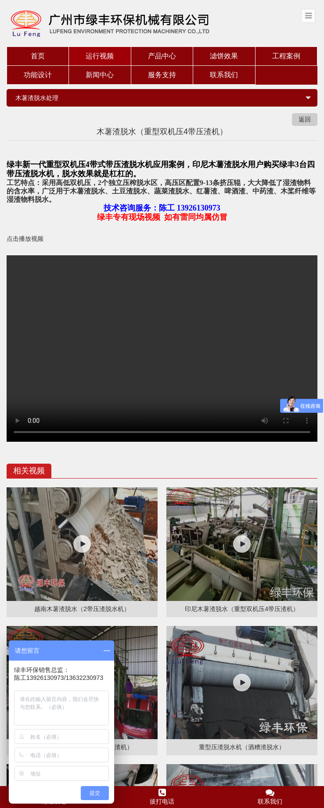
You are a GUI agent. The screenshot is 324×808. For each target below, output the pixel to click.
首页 (38, 56)
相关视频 (29, 470)
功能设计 (38, 75)
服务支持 (162, 75)
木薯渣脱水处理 (36, 97)
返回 (305, 119)
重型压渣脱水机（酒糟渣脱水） (242, 747)
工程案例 (286, 56)
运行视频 (100, 56)
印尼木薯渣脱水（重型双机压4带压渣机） (242, 608)
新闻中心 (100, 75)
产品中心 (162, 56)
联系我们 (224, 75)
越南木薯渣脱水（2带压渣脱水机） (82, 608)
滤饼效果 (224, 56)
